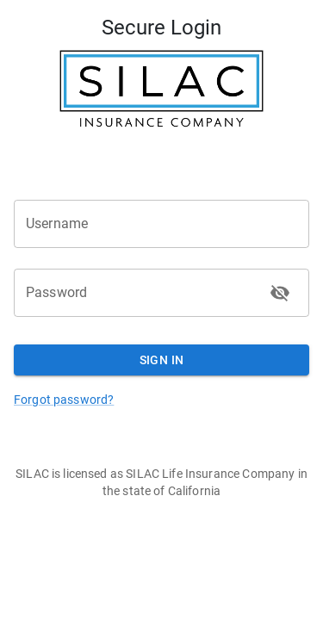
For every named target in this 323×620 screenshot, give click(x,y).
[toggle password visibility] (280, 293)
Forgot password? (64, 399)
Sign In (161, 360)
